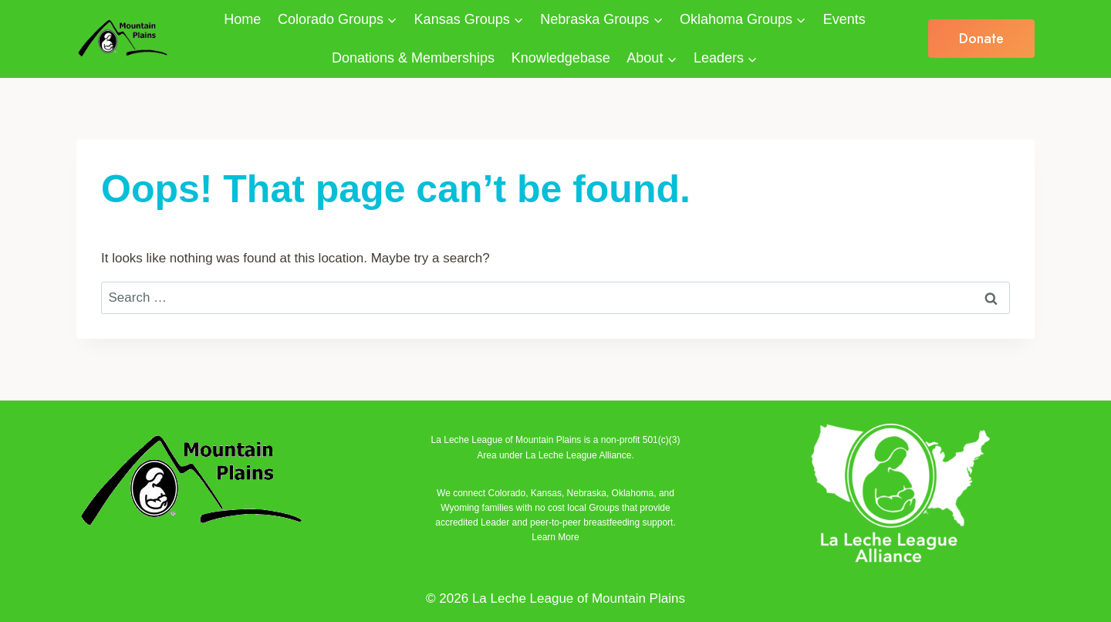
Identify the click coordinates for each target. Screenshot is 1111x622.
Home (242, 19)
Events (844, 19)
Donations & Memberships (413, 58)
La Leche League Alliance (578, 455)
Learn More (555, 537)
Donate (981, 39)
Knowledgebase (561, 58)
